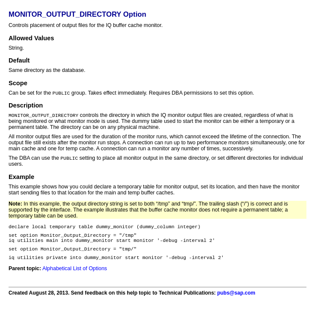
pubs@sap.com (236, 301)
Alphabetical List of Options (74, 276)
